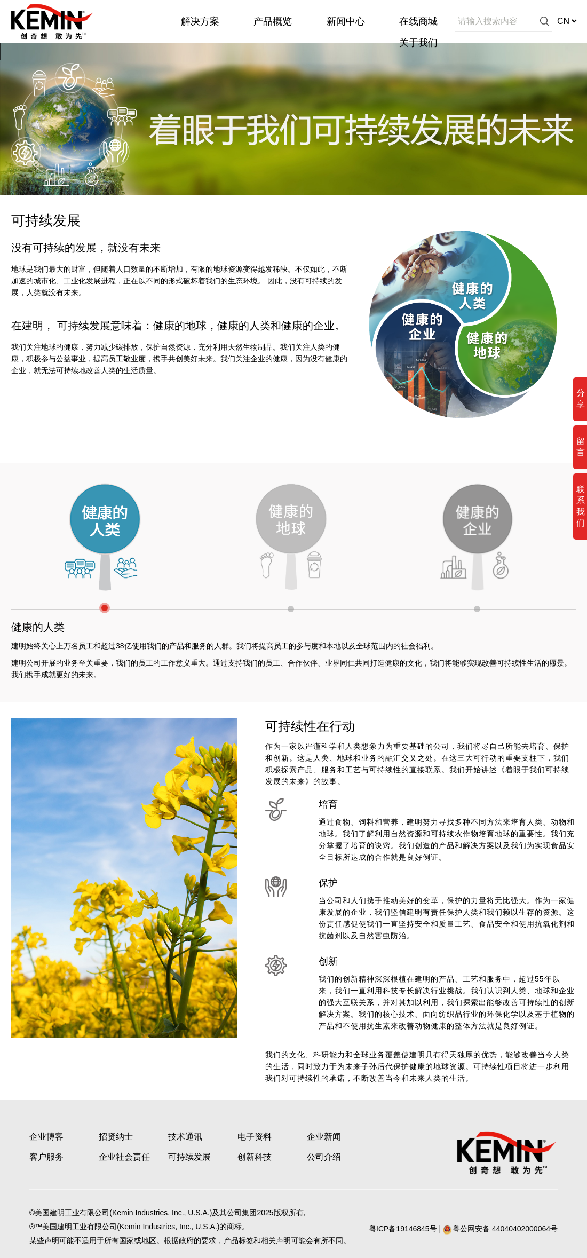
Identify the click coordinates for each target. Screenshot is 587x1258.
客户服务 (46, 1156)
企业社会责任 (124, 1156)
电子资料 (254, 1136)
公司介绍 (324, 1156)
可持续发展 (189, 1156)
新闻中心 (346, 21)
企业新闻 (324, 1136)
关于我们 (418, 42)
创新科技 (254, 1156)
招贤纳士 (116, 1136)
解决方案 (200, 21)
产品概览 (272, 21)
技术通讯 (185, 1136)
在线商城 (418, 21)
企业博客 (46, 1136)
